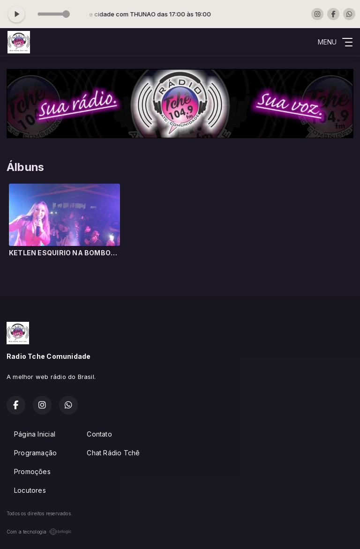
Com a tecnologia (39, 531)
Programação (35, 453)
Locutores (30, 490)
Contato (99, 434)
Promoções (32, 471)
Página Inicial (34, 434)
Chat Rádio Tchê (113, 453)
